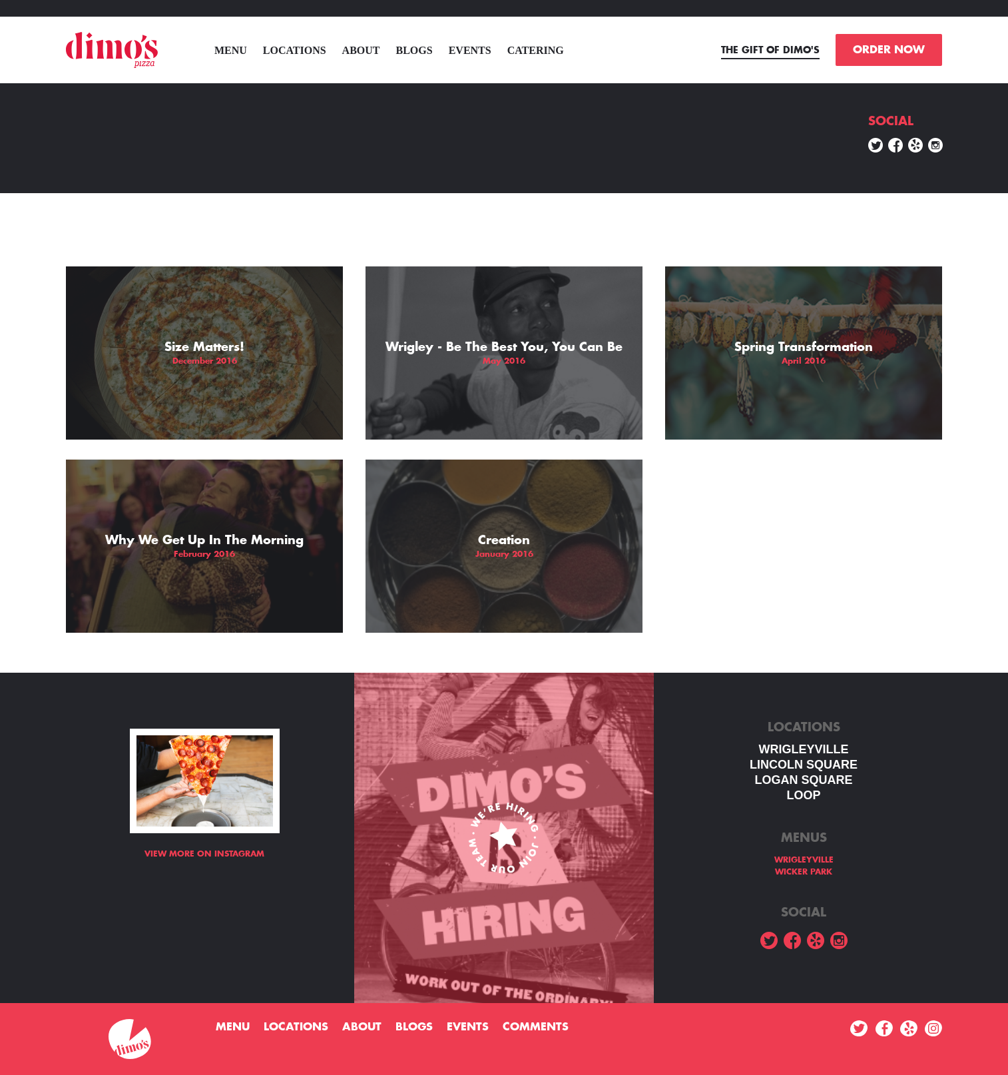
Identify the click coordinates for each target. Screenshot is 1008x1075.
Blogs (414, 50)
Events (470, 50)
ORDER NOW (889, 50)
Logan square (803, 780)
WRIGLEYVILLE (804, 749)
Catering (535, 50)
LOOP (803, 795)
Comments (536, 1027)
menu (230, 50)
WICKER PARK (803, 872)
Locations (294, 50)
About (361, 50)
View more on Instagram (204, 854)
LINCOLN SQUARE (804, 764)
